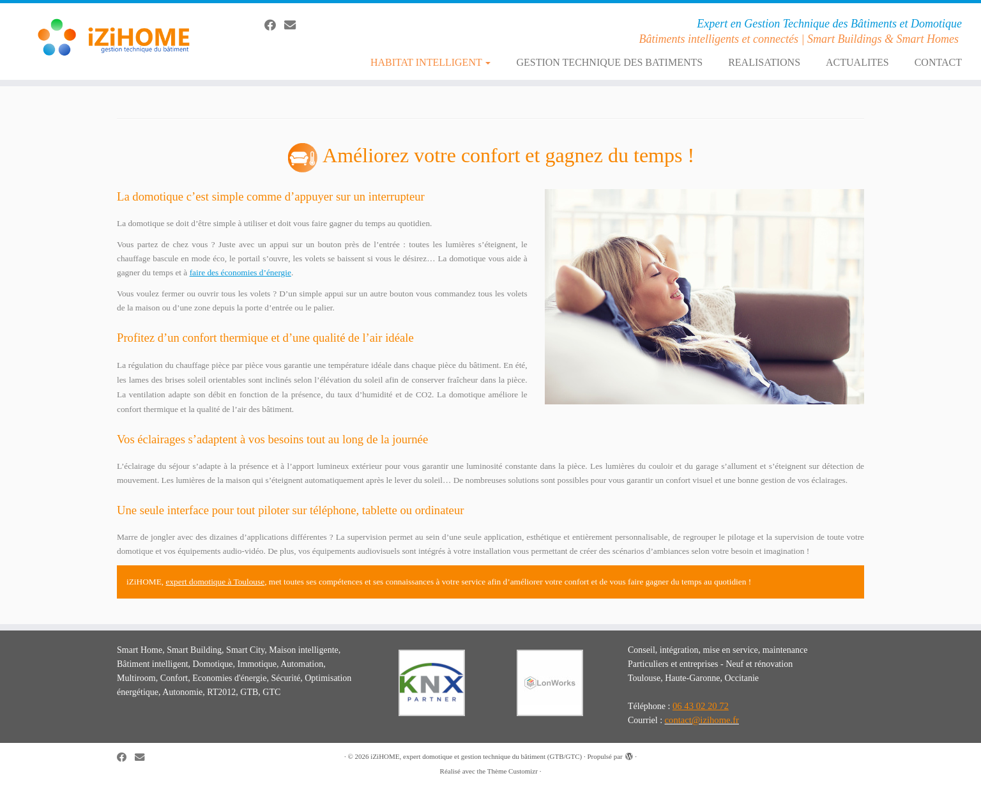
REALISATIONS (764, 62)
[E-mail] (294, 25)
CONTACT (938, 62)
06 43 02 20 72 (701, 706)
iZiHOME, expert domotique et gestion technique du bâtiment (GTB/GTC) (476, 756)
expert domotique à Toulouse (214, 581)
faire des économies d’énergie (240, 272)
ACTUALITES (857, 62)
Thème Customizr (512, 771)
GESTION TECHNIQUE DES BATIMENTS (609, 62)
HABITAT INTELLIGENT (430, 62)
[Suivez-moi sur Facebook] (274, 25)
